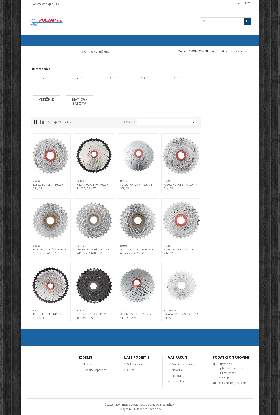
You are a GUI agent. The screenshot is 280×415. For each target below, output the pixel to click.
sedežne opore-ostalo (42, 221)
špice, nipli (37, 227)
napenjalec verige (40, 162)
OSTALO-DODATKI (40, 304)
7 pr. (35, 102)
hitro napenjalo (39, 90)
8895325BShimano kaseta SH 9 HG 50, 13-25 (231, 314)
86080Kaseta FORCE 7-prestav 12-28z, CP (231, 249)
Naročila (177, 370)
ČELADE (35, 281)
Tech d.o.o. (154, 409)
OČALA (34, 287)
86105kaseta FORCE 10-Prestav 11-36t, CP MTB (186, 314)
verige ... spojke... (40, 239)
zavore (35, 251)
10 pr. (36, 120)
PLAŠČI (34, 60)
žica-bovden (38, 263)
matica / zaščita (40, 138)
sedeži (35, 215)
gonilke (36, 84)
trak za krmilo (39, 233)
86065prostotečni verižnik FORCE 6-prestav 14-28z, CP (186, 249)
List (92, 123)
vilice (35, 245)
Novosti (87, 364)
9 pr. (35, 114)
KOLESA (35, 55)
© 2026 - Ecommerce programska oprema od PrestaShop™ (140, 404)
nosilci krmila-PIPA (41, 168)
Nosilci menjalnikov (42, 174)
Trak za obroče (39, 179)
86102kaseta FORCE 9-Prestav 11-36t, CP (187, 184)
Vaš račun (177, 357)
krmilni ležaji (38, 150)
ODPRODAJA (37, 49)
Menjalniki (37, 156)
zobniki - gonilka (40, 257)
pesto (35, 203)
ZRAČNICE (36, 66)
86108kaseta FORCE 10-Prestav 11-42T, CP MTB (142, 184)
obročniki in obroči (41, 185)
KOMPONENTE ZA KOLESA (45, 72)
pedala (35, 197)
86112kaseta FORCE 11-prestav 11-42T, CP (98, 314)
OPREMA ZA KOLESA (42, 269)
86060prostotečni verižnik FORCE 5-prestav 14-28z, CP (99, 249)
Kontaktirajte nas (45, 4)
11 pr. (36, 126)
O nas (130, 370)
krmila (35, 144)
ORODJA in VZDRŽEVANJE (44, 298)
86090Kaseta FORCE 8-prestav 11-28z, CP (100, 184)
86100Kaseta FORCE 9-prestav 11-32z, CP (231, 184)
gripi (35, 78)
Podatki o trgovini (231, 357)
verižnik (37, 132)
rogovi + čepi (38, 209)
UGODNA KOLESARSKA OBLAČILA (49, 310)
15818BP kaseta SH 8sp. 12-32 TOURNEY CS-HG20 (142, 314)
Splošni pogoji (135, 364)
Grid (87, 123)
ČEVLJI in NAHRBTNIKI (43, 293)
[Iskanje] (225, 21)
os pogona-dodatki (41, 191)
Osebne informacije (183, 364)
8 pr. (35, 108)
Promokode (179, 381)
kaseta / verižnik (40, 96)
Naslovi (176, 375)
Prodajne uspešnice (94, 370)
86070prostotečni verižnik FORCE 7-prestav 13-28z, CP (143, 249)
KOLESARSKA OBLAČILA (44, 275)
